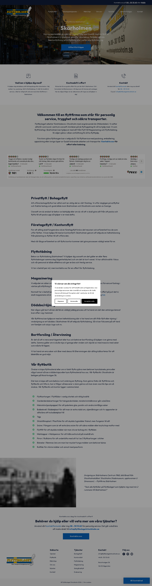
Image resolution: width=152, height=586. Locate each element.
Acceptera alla (89, 301)
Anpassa (61, 301)
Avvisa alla (74, 301)
